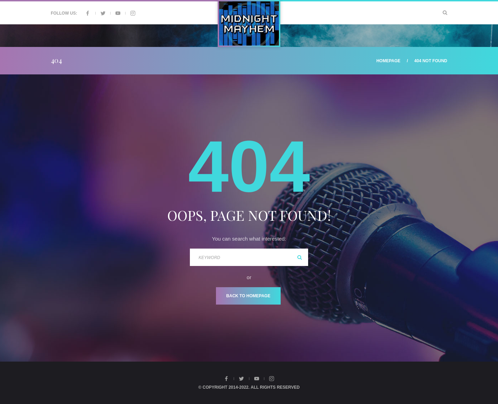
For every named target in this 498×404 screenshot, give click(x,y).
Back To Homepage (248, 295)
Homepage (388, 60)
